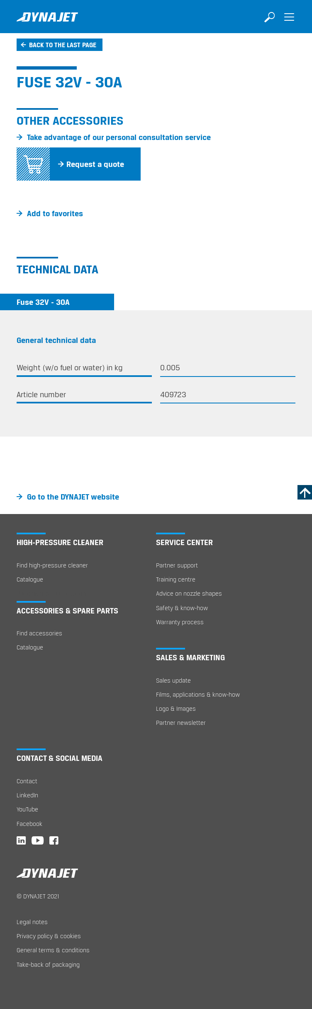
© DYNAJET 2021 (38, 896)
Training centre (175, 579)
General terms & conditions (53, 949)
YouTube (27, 809)
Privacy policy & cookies (49, 935)
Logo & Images (176, 708)
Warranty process (180, 621)
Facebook (29, 823)
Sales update (173, 680)
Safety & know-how (182, 607)
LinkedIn (27, 795)
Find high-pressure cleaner (52, 565)
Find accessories (39, 633)
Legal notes (32, 921)
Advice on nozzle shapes (189, 593)
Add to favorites (55, 213)
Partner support (177, 565)
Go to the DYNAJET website (73, 496)
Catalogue (30, 579)
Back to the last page (62, 44)
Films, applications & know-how (198, 694)
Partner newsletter (181, 722)
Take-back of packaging (48, 964)
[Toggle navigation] (289, 22)
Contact (27, 781)
